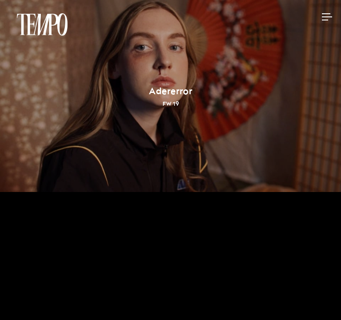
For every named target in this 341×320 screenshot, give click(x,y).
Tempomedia (42, 24)
